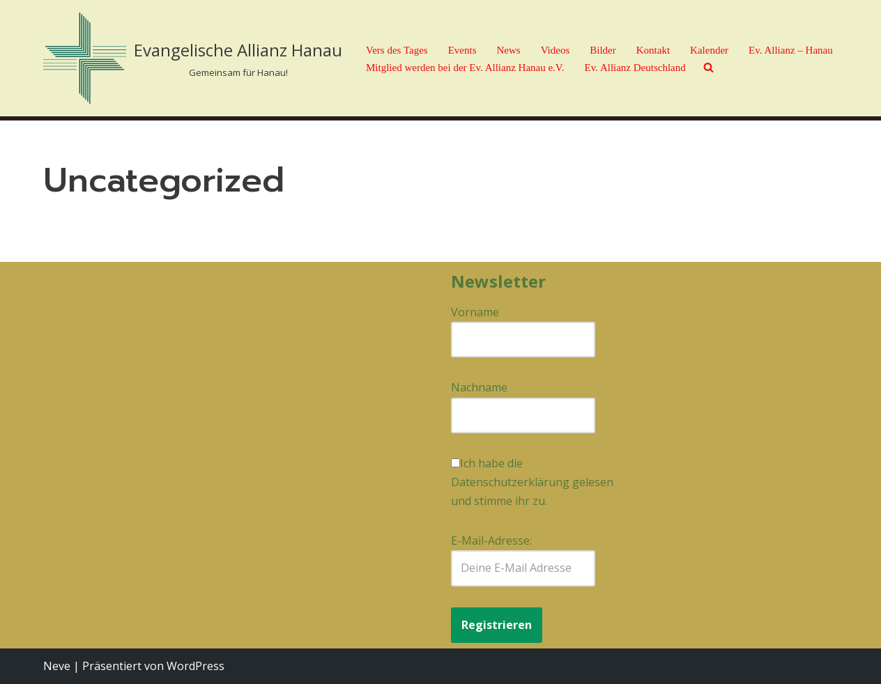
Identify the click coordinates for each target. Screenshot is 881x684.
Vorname (475, 312)
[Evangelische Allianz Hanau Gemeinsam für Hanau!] (192, 58)
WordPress (195, 666)
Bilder (603, 50)
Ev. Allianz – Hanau (791, 50)
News (508, 50)
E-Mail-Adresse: (523, 559)
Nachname (479, 387)
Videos (555, 50)
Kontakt (653, 50)
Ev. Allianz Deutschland (635, 67)
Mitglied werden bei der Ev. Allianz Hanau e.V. (465, 67)
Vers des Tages (397, 50)
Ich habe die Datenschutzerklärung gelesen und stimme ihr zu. (532, 482)
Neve (56, 666)
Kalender (709, 50)
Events (462, 50)
